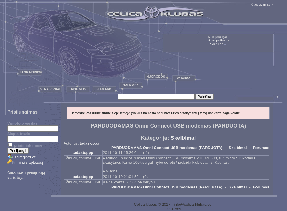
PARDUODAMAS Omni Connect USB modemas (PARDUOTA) (166, 147)
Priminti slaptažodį (25, 162)
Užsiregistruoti (21, 157)
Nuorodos (156, 76)
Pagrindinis (29, 72)
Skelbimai (183, 138)
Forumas (104, 89)
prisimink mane (25, 145)
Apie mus (78, 89)
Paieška (183, 78)
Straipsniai (50, 89)
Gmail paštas (216, 40)
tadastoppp (89, 143)
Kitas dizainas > (262, 4)
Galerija (131, 85)
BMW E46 (216, 44)
